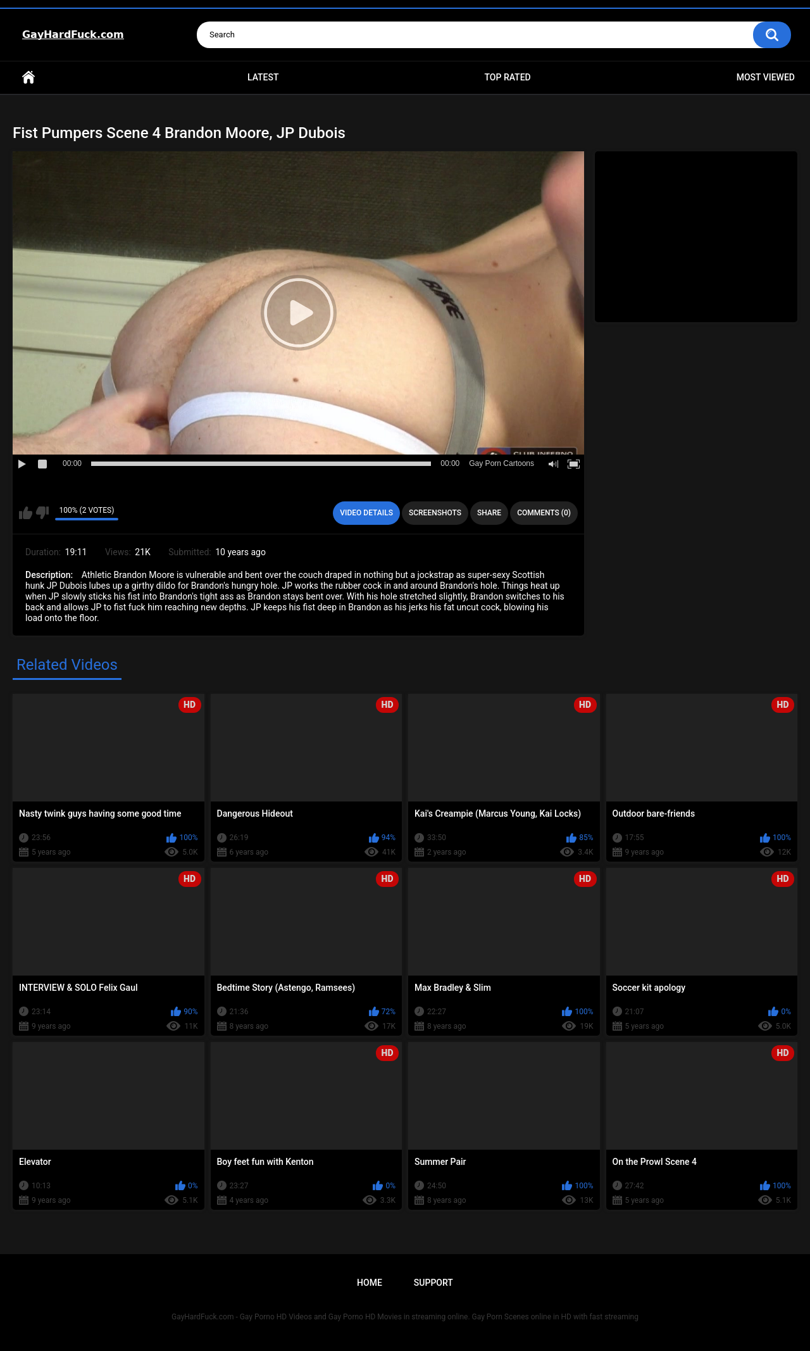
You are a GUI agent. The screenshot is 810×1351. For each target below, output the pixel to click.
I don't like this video (42, 512)
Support (433, 1283)
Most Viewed (766, 77)
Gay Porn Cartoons (501, 463)
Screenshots (435, 512)
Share (489, 512)
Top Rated (507, 77)
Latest (263, 77)
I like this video (25, 512)
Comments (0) (544, 512)
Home (28, 77)
